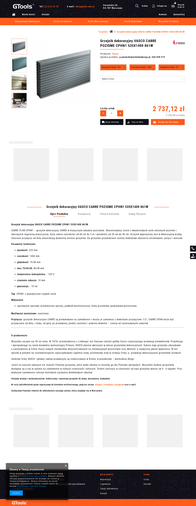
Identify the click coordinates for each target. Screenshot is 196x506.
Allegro (98, 384)
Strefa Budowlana (133, 21)
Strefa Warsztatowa (98, 21)
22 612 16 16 (51, 6)
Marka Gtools (28, 14)
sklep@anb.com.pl (85, 6)
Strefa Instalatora (63, 21)
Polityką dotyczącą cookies (33, 476)
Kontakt (45, 14)
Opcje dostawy (112, 122)
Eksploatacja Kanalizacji (27, 21)
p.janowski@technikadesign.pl (134, 57)
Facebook (108, 384)
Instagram (119, 384)
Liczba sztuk (107, 108)
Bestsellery (179, 14)
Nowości (163, 14)
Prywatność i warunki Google (31, 486)
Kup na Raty (137, 122)
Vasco (115, 53)
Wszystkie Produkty (168, 21)
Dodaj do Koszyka (168, 122)
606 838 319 (158, 57)
